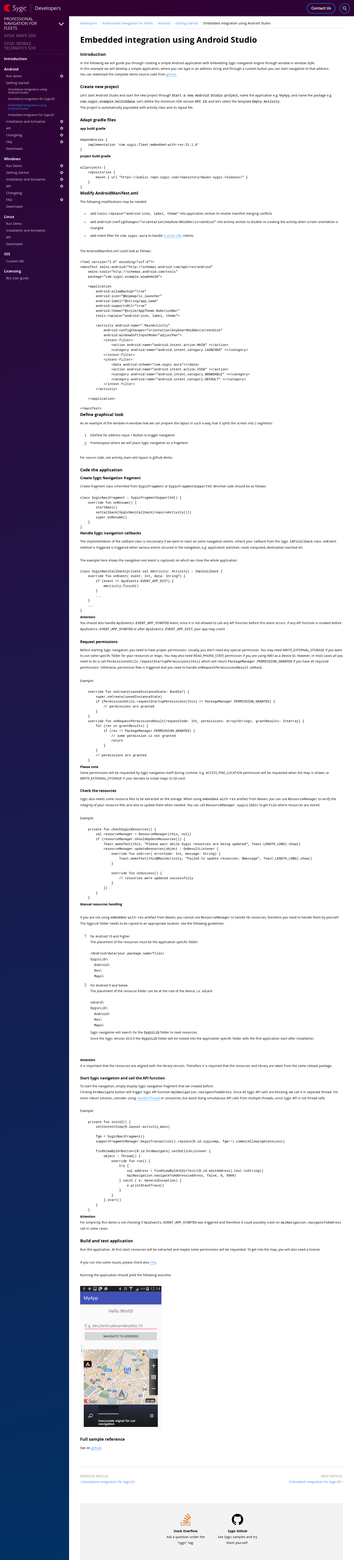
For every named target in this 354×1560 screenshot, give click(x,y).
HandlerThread (148, 1090)
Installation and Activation (34, 121)
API (34, 128)
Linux (9, 216)
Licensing (12, 271)
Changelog (34, 135)
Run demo (34, 76)
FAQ (34, 142)
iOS (7, 253)
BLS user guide (17, 278)
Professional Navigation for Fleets (127, 23)
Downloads (14, 148)
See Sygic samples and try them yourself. (237, 1529)
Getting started (17, 83)
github (171, 74)
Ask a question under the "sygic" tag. (186, 1529)
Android (11, 69)
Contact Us (321, 8)
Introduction (15, 58)
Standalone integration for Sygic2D (31, 99)
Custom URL (15, 261)
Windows (12, 158)
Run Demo (34, 166)
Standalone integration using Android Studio (27, 90)
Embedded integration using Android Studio (27, 106)
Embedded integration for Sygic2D (31, 115)
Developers (88, 23)
